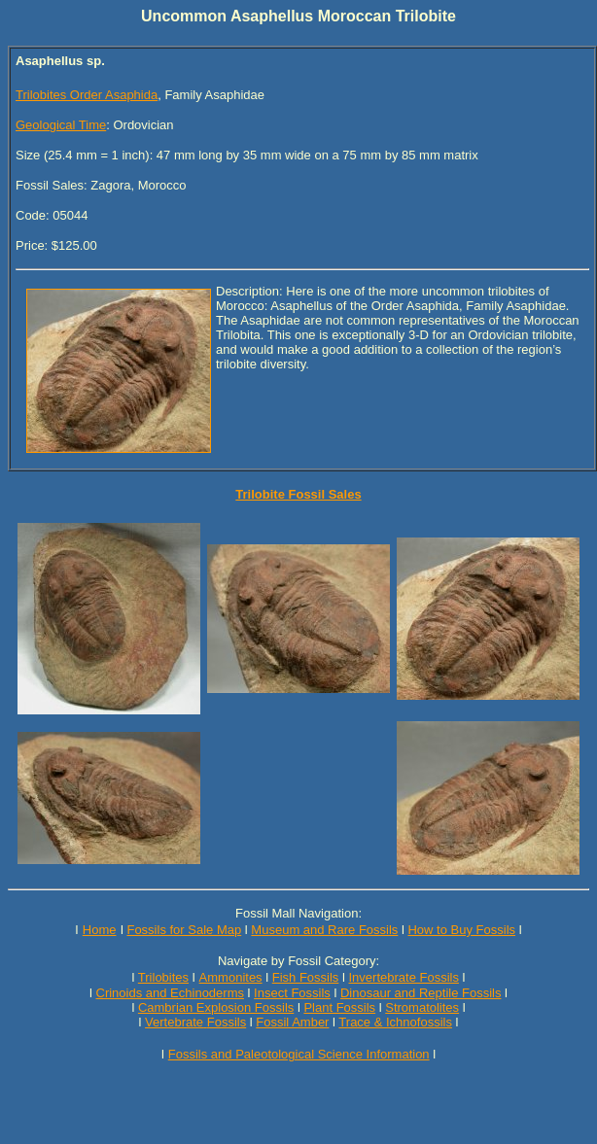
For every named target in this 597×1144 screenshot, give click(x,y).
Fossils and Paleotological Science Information (299, 1054)
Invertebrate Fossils (404, 977)
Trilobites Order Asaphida (87, 94)
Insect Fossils (292, 993)
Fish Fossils (305, 977)
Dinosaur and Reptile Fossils (420, 993)
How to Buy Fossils (461, 929)
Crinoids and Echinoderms (170, 993)
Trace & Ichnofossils (395, 1022)
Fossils (226, 1022)
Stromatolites (422, 1007)
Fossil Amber (292, 1022)
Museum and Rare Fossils (324, 929)
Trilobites (163, 977)
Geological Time (61, 125)
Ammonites (231, 977)
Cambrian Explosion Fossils (216, 1007)
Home (100, 929)
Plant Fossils (339, 1007)
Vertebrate (174, 1022)
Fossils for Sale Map (183, 929)
